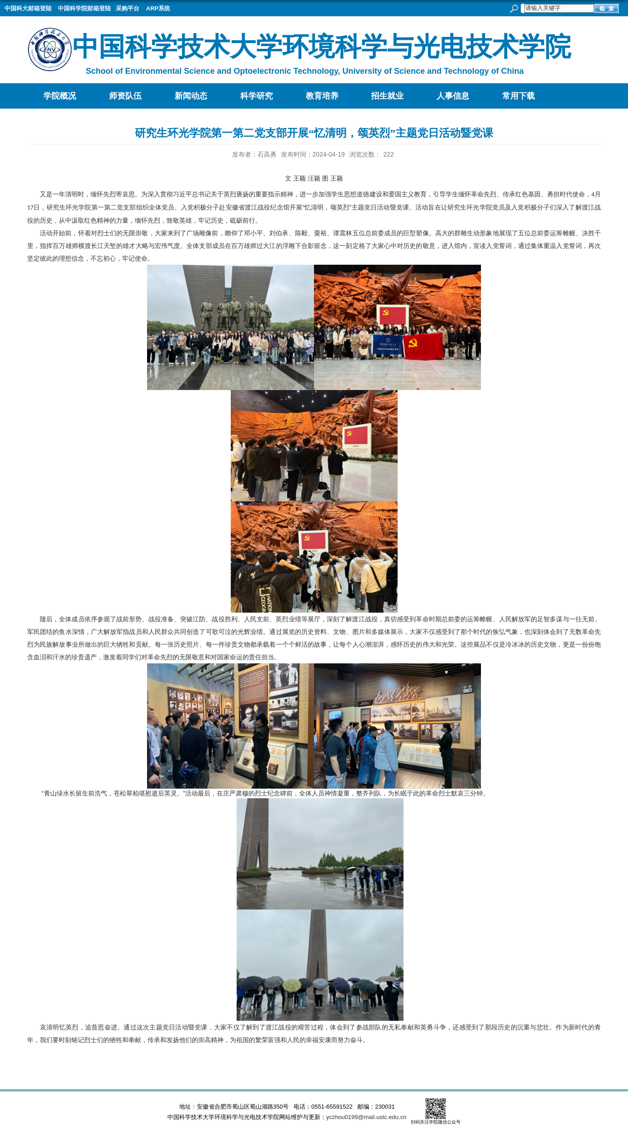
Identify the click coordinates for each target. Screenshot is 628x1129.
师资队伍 (125, 95)
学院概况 (59, 95)
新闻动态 (191, 95)
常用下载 (518, 95)
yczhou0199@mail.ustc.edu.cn (366, 1117)
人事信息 (453, 95)
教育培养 (322, 95)
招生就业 (387, 95)
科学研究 (256, 95)
